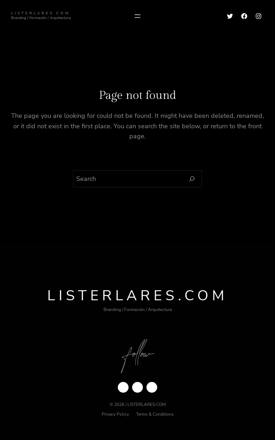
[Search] (192, 179)
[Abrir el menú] (137, 16)
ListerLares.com (40, 13)
